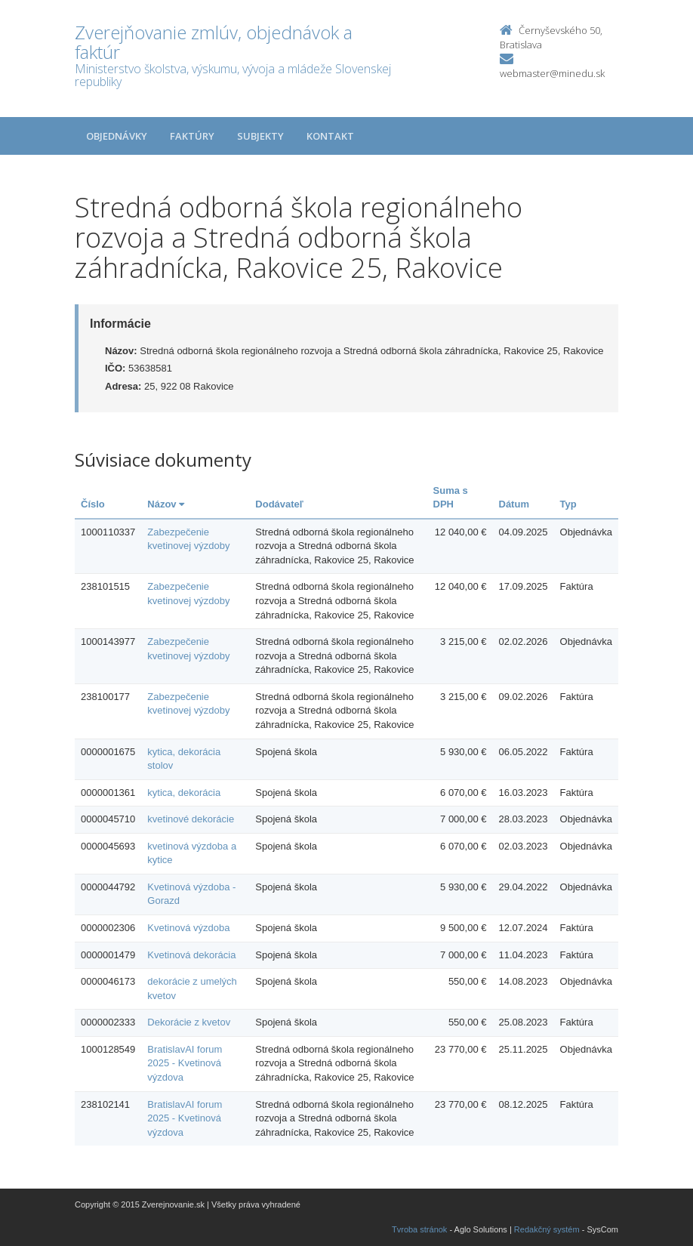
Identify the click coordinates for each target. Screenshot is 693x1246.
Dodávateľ (279, 504)
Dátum (514, 504)
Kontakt (330, 136)
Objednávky (116, 136)
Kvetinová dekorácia (191, 955)
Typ (568, 504)
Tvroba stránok (419, 1229)
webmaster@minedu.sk (552, 73)
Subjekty (260, 136)
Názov (165, 504)
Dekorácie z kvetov (188, 1022)
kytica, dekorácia (183, 792)
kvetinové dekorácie (190, 819)
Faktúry (192, 136)
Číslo (93, 504)
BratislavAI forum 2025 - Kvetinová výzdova (184, 1063)
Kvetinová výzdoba (188, 927)
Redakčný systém (547, 1229)
